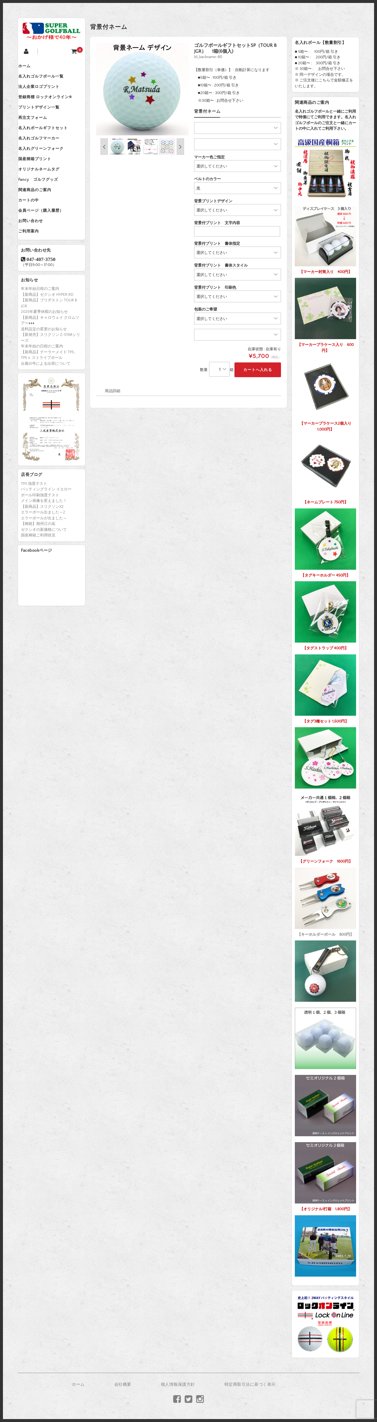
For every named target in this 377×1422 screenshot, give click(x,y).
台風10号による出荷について (45, 398)
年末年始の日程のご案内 (42, 381)
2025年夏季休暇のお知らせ (44, 346)
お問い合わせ (36, 253)
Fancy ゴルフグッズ (44, 203)
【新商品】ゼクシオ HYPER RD (47, 329)
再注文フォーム (38, 129)
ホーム (30, 67)
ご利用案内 (34, 265)
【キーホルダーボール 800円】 (325, 901)
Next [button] (180, 146)
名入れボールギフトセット (48, 141)
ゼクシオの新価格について (44, 564)
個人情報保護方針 (178, 1384)
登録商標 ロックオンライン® (50, 104)
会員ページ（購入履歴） (46, 240)
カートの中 (34, 228)
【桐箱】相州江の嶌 (38, 559)
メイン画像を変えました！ (44, 536)
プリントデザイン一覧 (44, 116)
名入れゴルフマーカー (44, 154)
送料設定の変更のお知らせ (44, 364)
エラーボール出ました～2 (43, 547)
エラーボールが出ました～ (44, 553)
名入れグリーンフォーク (46, 166)
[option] (142, 89)
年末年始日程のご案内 (40, 323)
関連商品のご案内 (40, 216)
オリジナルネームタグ (44, 191)
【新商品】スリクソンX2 (42, 541)
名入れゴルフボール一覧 (46, 79)
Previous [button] (104, 146)
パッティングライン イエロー (46, 524)
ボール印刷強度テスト (40, 530)
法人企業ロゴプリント (44, 92)
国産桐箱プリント (40, 178)
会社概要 (122, 1384)
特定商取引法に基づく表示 (250, 1384)
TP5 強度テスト (34, 518)
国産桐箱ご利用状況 (38, 570)
